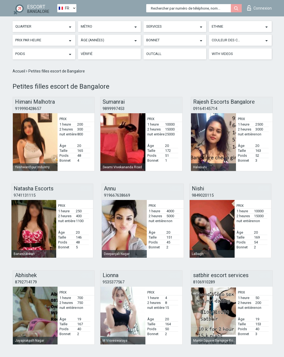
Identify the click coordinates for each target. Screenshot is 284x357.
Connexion (259, 8)
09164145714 (205, 108)
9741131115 (24, 195)
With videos (222, 54)
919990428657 (28, 108)
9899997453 (113, 108)
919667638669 (117, 195)
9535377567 (113, 282)
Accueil (19, 71)
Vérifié (86, 54)
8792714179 (26, 282)
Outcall (154, 54)
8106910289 (204, 282)
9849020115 (203, 195)
